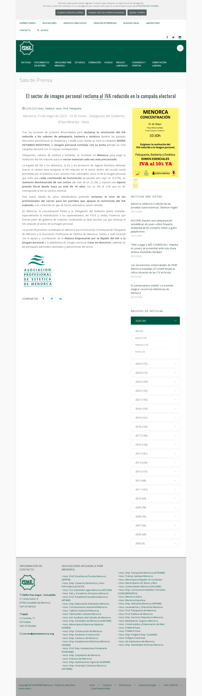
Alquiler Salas (131, 23)
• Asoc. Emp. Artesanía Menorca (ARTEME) (140, 603)
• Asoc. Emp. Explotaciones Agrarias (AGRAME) (86, 662)
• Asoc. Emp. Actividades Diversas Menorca (140, 644)
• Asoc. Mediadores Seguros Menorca (138, 620)
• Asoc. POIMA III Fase (129, 627)
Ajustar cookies (137, 12)
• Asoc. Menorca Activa (130, 596)
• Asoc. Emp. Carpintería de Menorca (81, 655)
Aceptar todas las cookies (70, 12)
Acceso (44, 30)
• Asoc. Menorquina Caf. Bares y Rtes (137, 582)
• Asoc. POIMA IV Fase (129, 631)
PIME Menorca (45, 685)
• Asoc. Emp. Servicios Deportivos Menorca (140, 617)
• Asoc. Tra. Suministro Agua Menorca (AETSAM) (87, 590)
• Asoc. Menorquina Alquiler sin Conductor (140, 579)
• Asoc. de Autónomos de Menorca (136, 641)
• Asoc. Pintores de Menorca (77, 658)
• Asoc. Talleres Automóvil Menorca (80, 610)
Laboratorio (153, 23)
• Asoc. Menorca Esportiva (131, 600)
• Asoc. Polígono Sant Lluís (131, 637)
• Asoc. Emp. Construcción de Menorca (82, 631)
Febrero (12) (141, 344)
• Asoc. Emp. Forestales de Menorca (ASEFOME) (86, 620)
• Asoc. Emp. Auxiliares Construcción (81, 634)
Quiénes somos (28, 23)
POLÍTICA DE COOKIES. (148, 6)
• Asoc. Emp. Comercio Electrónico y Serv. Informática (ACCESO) (83, 584)
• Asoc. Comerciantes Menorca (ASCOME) (139, 586)
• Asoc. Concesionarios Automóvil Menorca (84, 607)
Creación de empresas (105, 23)
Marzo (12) (140, 337)
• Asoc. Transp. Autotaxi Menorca (135, 576)
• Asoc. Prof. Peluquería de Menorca (137, 610)
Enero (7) (140, 351)
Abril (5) (139, 331)
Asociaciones (50, 23)
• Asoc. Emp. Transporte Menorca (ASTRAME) (141, 572)
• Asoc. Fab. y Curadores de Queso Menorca (85, 593)
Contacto (25, 30)
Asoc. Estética (46, 108)
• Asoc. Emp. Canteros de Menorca (80, 638)
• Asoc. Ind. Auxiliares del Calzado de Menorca (86, 617)
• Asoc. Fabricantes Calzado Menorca (81, 613)
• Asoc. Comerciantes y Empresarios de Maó (141, 624)
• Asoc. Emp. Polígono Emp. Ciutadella (137, 634)
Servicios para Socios (75, 23)
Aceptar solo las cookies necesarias (106, 12)
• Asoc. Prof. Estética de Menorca (135, 613)
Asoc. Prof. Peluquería (68, 108)
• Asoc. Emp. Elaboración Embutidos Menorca (85, 603)
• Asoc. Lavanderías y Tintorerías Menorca (140, 607)
